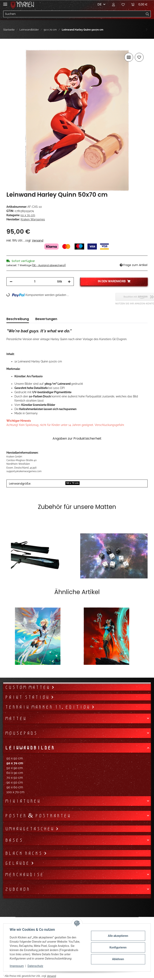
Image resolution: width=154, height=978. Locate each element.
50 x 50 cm (14, 758)
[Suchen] (73, 14)
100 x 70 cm (15, 792)
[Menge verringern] (11, 281)
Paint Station (28, 697)
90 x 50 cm (14, 782)
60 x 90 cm (14, 773)
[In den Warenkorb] (9, 47)
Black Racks (24, 853)
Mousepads (21, 733)
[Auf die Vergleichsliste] (128, 57)
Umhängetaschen (30, 829)
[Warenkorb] (139, 4)
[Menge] (34, 281)
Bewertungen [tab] (46, 319)
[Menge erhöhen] (69, 281)
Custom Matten (28, 687)
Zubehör (17, 889)
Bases (14, 840)
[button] (113, 4)
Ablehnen (118, 959)
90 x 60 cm (14, 787)
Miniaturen (22, 801)
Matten (15, 718)
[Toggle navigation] (5, 2)
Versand (37, 240)
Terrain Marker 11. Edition (48, 707)
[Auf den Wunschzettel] (139, 57)
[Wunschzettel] (123, 4)
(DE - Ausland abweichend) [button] (49, 265)
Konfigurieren (117, 947)
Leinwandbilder (29, 748)
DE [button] (99, 4)
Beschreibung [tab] (17, 319)
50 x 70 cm (27, 215)
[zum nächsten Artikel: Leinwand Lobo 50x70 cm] (147, 29)
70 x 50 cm (14, 778)
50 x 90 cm (14, 768)
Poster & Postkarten (38, 815)
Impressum (17, 966)
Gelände (18, 863)
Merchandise (24, 874)
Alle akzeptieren (118, 935)
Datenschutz (35, 966)
